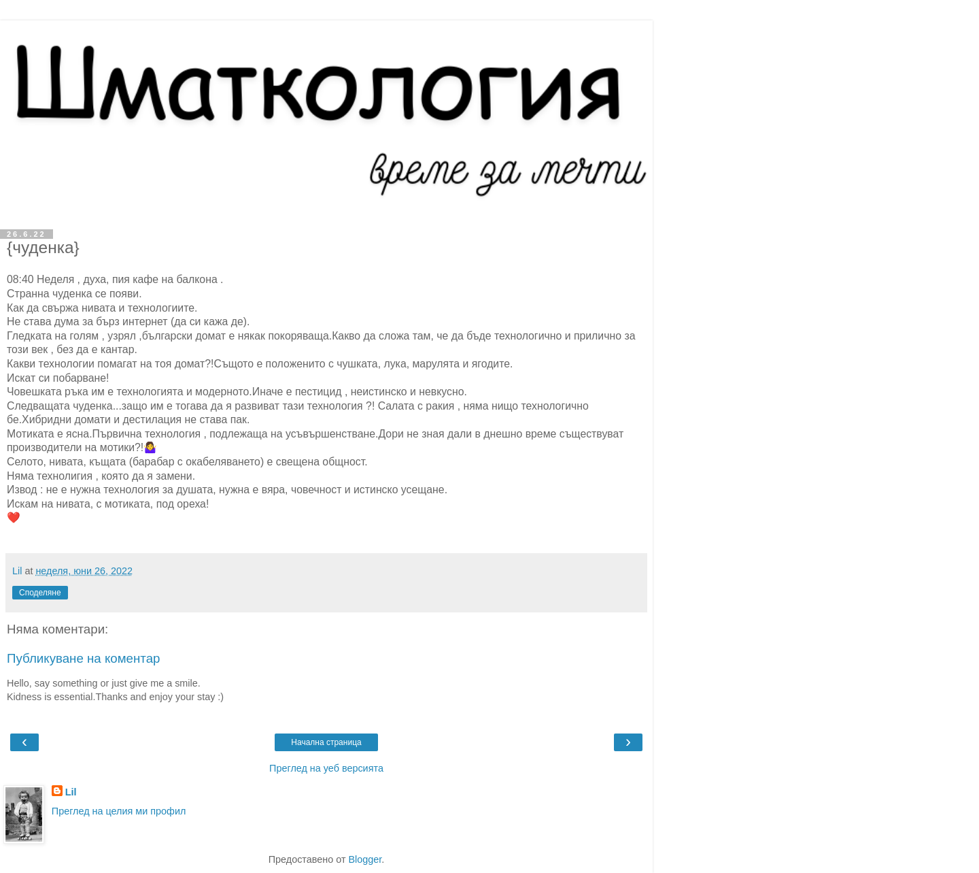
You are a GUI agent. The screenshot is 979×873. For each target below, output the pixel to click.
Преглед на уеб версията (326, 768)
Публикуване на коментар (83, 658)
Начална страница (326, 742)
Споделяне (40, 592)
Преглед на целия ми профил (119, 811)
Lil (71, 792)
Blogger (364, 859)
